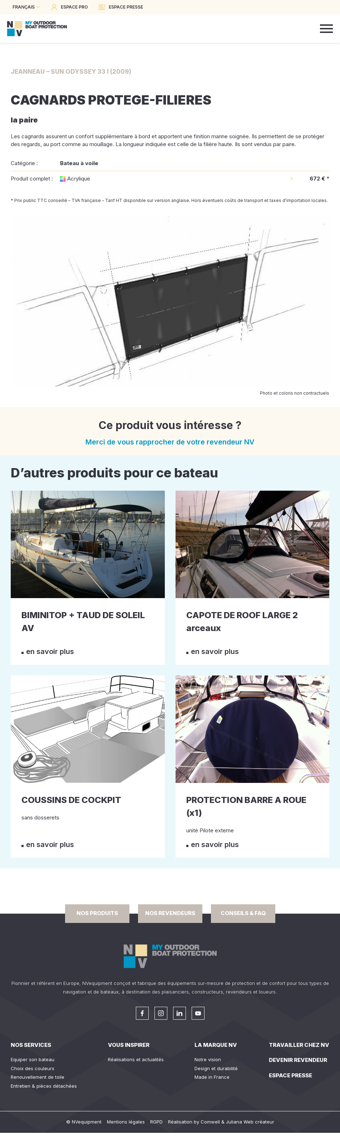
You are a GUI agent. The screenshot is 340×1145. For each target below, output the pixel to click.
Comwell (210, 1122)
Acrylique (78, 178)
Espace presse (290, 1075)
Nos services (31, 1044)
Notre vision (207, 1059)
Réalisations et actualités (136, 1059)
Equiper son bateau (32, 1059)
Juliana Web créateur (250, 1122)
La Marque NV (215, 1044)
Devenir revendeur (298, 1060)
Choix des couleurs (32, 1068)
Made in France (212, 1077)
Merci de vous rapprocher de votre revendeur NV (170, 441)
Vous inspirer (128, 1044)
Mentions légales (126, 1122)
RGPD (156, 1122)
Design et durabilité (216, 1068)
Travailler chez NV (299, 1044)
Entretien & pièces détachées (44, 1086)
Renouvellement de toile (37, 1077)
